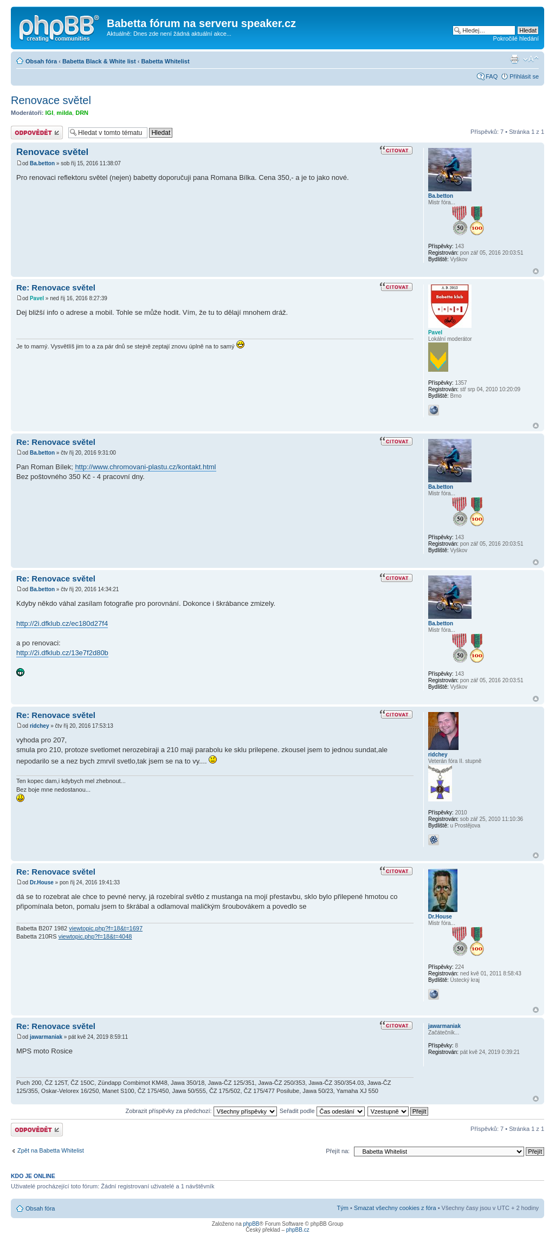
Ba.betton (42, 163)
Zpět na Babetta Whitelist (50, 1150)
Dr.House (42, 882)
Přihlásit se (524, 76)
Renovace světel (51, 100)
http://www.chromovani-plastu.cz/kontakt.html (145, 467)
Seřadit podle (322, 1111)
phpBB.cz (297, 1230)
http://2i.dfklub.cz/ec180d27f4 (62, 623)
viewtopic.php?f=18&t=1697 (106, 928)
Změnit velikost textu (531, 59)
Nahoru (536, 271)
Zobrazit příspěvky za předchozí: (201, 1111)
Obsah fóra (41, 61)
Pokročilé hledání (516, 38)
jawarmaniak (46, 1037)
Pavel (37, 298)
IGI (50, 112)
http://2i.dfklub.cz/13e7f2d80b (62, 653)
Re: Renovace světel (55, 287)
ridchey (39, 726)
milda (64, 112)
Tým (343, 1208)
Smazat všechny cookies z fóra (395, 1208)
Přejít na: (338, 1151)
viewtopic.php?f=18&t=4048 (95, 936)
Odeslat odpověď (37, 132)
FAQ (492, 76)
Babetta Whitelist (165, 61)
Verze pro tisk (514, 59)
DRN (81, 112)
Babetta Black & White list (99, 61)
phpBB (251, 1224)
